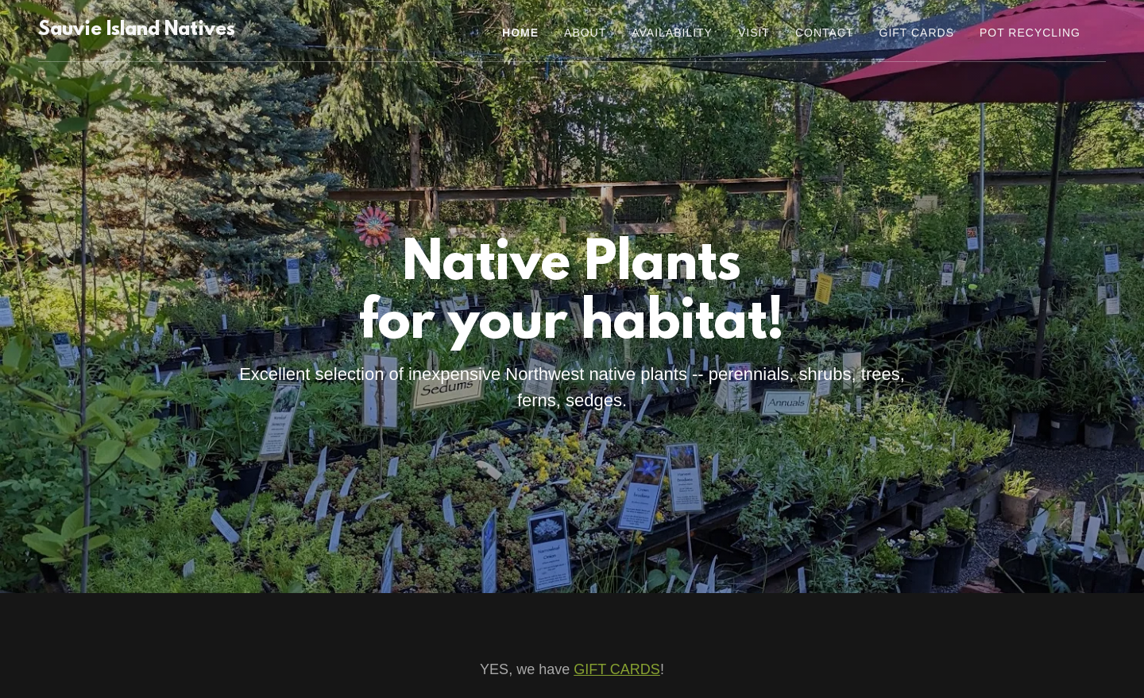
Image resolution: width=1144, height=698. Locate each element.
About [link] (585, 32)
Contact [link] (824, 32)
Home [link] (520, 32)
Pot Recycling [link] (1030, 32)
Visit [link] (754, 32)
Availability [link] (672, 32)
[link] (136, 30)
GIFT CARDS (617, 669)
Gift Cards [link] (916, 32)
